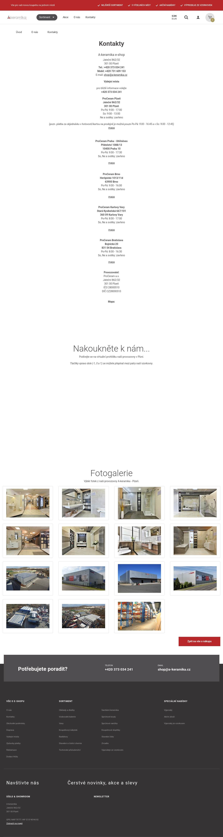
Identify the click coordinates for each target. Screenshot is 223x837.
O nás (32, 32)
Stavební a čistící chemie (70, 743)
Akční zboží (169, 716)
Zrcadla (105, 743)
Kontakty (10, 716)
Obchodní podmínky (15, 723)
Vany (61, 723)
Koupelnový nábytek (68, 730)
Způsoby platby (13, 743)
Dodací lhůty (12, 756)
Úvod (16, 32)
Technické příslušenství (70, 750)
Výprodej (168, 710)
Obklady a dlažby (67, 710)
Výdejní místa (12, 736)
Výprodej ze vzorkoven (174, 723)
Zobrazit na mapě (14, 823)
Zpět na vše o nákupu (199, 641)
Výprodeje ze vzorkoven (112, 750)
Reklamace (11, 750)
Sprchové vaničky (110, 723)
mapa (111, 127)
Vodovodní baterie (67, 716)
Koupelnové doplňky (111, 730)
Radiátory (63, 736)
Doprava (10, 730)
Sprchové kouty (109, 716)
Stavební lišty (108, 736)
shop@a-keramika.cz (115, 74)
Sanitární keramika (110, 710)
